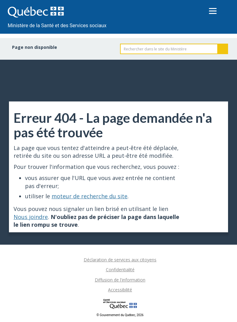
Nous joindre (31, 217)
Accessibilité (120, 290)
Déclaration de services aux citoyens (120, 260)
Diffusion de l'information (120, 280)
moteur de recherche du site (89, 196)
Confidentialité (120, 270)
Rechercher (223, 49)
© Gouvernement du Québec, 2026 (120, 315)
